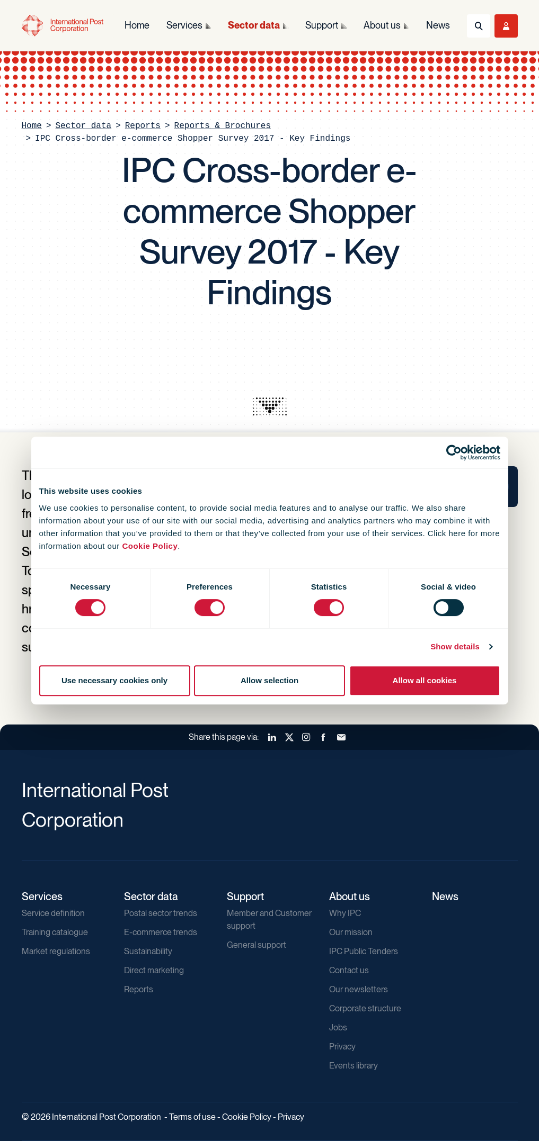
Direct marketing (154, 970)
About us (349, 896)
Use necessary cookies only (114, 680)
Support (245, 896)
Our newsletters (358, 989)
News (445, 896)
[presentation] (270, 406)
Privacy (342, 1047)
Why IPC (345, 913)
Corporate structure (365, 1008)
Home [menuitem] (137, 25)
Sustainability (148, 951)
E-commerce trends (160, 932)
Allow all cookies (425, 680)
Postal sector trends (160, 913)
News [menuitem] (438, 25)
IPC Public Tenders (363, 951)
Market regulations (56, 951)
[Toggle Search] (478, 26)
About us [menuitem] (382, 25)
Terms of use (192, 1117)
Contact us (349, 970)
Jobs (338, 1027)
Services (42, 896)
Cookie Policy (150, 545)
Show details (455, 646)
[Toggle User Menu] (506, 26)
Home (32, 126)
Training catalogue (55, 932)
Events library (353, 1066)
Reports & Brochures (222, 126)
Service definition (53, 913)
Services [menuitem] (184, 25)
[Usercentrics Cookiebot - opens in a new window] (454, 452)
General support (256, 945)
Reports (143, 126)
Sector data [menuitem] (254, 25)
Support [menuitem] (321, 25)
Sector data (84, 126)
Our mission (351, 932)
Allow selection (269, 680)
